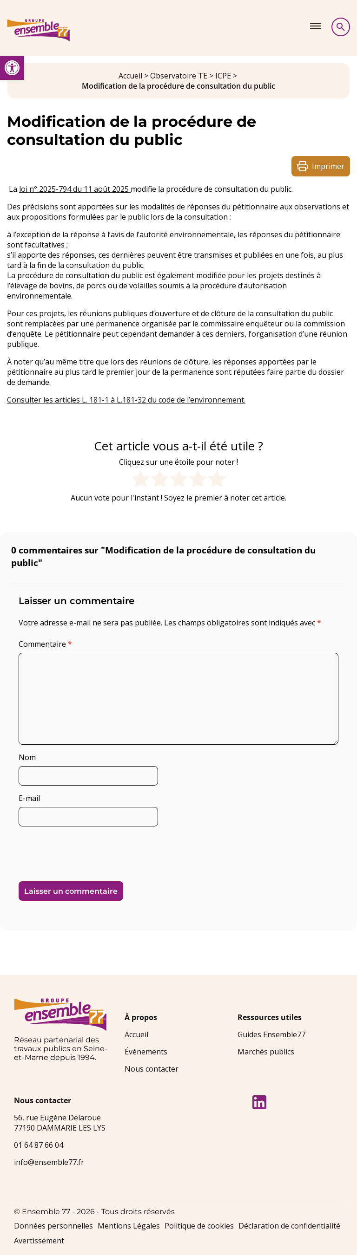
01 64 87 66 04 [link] (38, 1145)
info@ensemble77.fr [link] (49, 1162)
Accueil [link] (130, 76)
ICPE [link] (223, 76)
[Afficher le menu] (315, 26)
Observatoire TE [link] (178, 76)
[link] (12, 68)
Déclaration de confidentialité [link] (289, 1226)
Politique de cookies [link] (199, 1226)
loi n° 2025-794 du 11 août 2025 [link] (75, 189)
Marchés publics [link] (266, 1052)
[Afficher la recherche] (340, 27)
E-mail (29, 798)
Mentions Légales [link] (129, 1226)
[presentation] (82, 850)
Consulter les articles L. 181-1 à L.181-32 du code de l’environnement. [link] (126, 400)
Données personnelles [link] (53, 1226)
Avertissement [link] (39, 1240)
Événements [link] (146, 1052)
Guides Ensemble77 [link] (271, 1034)
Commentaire (45, 644)
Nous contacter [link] (151, 1069)
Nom (27, 757)
